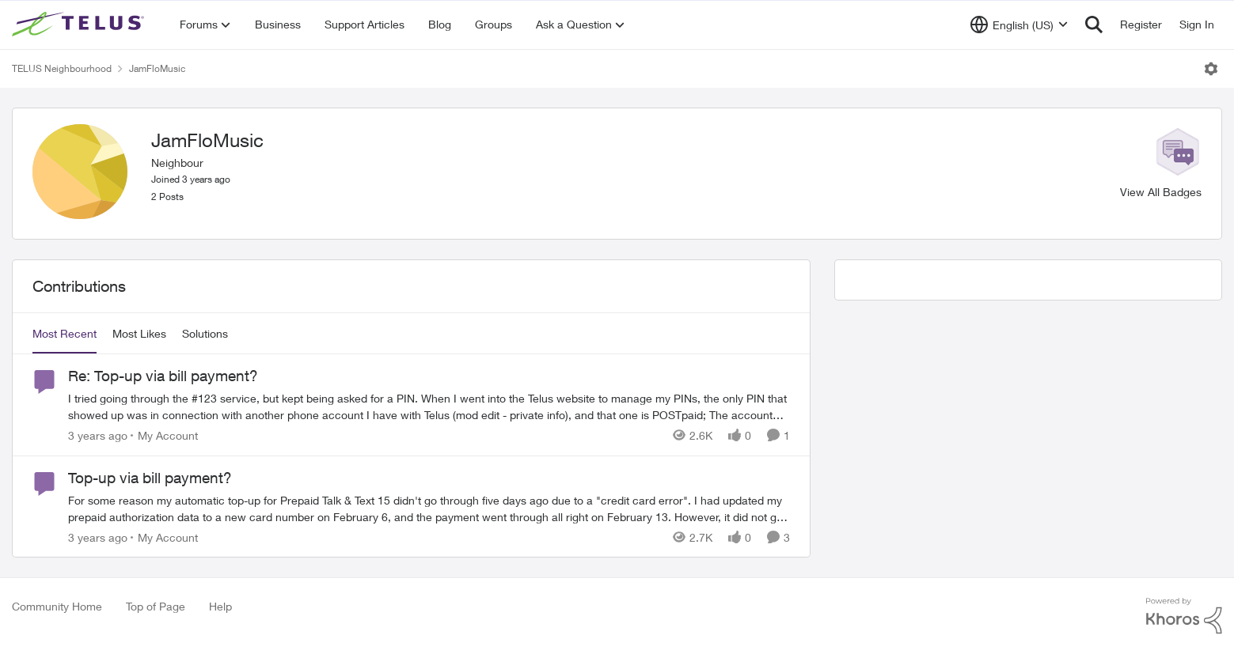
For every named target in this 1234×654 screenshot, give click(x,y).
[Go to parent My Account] (164, 435)
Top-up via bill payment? (150, 477)
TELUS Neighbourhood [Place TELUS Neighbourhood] (62, 68)
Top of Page (155, 606)
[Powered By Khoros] (1184, 616)
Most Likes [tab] (139, 333)
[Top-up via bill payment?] (429, 507)
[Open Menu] (1211, 69)
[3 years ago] (97, 435)
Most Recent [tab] (64, 333)
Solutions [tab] (205, 333)
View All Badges (1161, 191)
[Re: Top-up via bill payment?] (429, 406)
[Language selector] (1019, 24)
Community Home (57, 606)
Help (220, 606)
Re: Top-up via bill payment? (163, 375)
